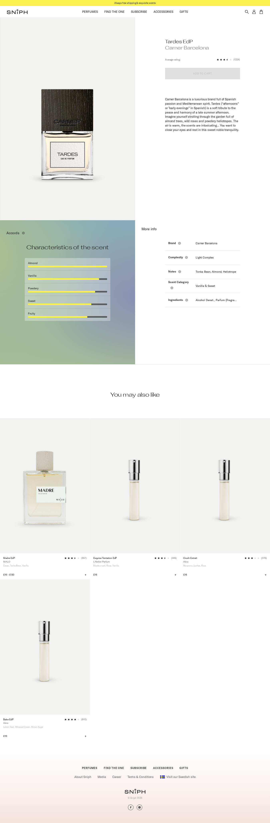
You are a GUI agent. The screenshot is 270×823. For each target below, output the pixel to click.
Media (102, 777)
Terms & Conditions (141, 777)
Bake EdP (8, 719)
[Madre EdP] (45, 485)
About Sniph (82, 777)
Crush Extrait (190, 558)
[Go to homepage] (135, 792)
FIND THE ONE (114, 12)
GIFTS (184, 12)
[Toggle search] (246, 11)
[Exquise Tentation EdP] (135, 485)
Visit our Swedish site (177, 777)
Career (116, 777)
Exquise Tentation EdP (105, 558)
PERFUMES (90, 12)
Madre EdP (9, 558)
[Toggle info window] (23, 233)
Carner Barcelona (206, 243)
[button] (17, 12)
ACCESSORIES (163, 12)
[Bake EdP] (45, 646)
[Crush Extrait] (225, 485)
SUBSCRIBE (139, 12)
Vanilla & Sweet (205, 286)
